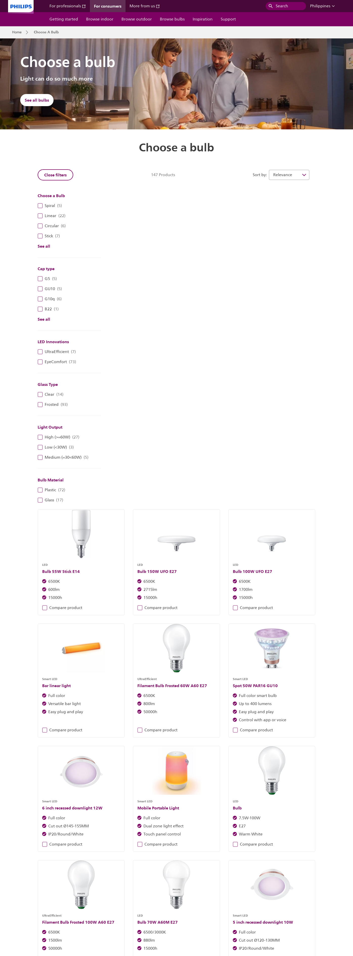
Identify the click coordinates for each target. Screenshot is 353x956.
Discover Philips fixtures (99, 819)
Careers (54, 916)
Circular (52, 226)
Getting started (63, 19)
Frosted (53, 405)
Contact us (76, 916)
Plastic (51, 490)
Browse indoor (99, 19)
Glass (50, 500)
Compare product (134, 277)
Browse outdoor (136, 19)
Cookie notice (129, 916)
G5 (47, 279)
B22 (48, 309)
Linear (51, 216)
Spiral (50, 206)
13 (281, 624)
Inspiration (203, 19)
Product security (191, 916)
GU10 (50, 289)
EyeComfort (57, 362)
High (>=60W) (58, 437)
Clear (50, 394)
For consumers (107, 6)
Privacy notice (159, 916)
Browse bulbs (172, 19)
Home (17, 32)
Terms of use (222, 916)
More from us (145, 6)
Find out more (254, 819)
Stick (49, 236)
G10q (50, 299)
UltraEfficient (57, 352)
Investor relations (26, 916)
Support (228, 19)
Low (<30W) (56, 447)
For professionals (67, 6)
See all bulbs (37, 100)
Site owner (101, 916)
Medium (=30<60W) (63, 457)
